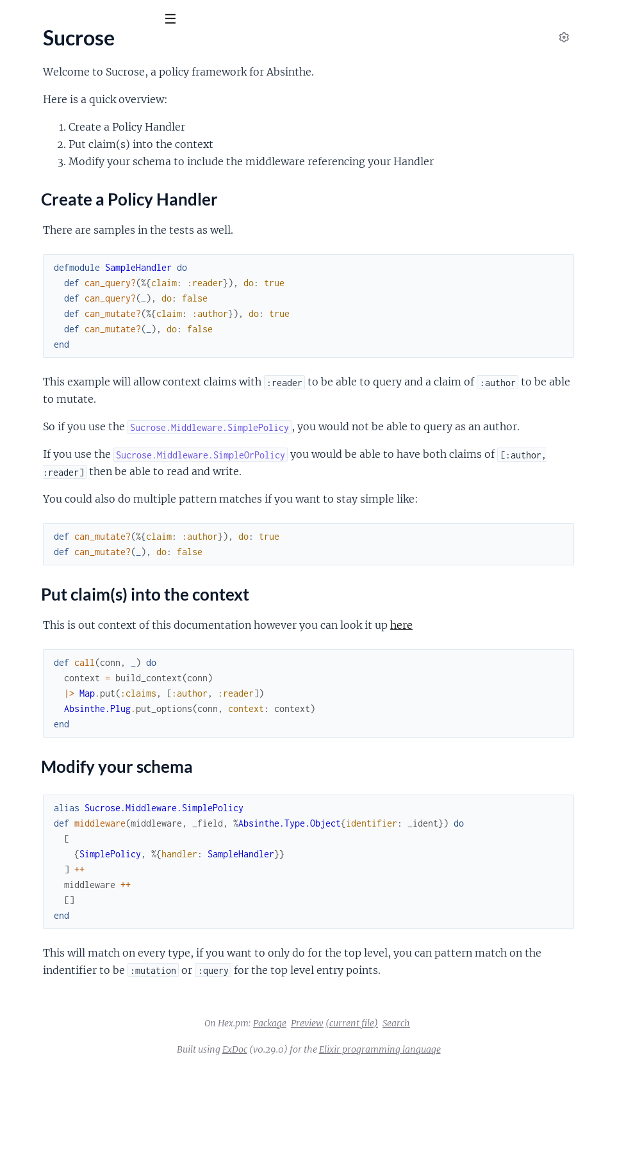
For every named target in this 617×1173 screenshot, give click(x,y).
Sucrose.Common (48, 222)
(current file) (448, 1127)
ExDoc (330, 1153)
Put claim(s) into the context (92, 182)
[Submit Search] (19, 19)
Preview (403, 1127)
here (242, 711)
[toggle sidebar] (174, 20)
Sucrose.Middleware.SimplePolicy (84, 257)
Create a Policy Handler (82, 169)
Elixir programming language (476, 1153)
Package (366, 1127)
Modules (76, 89)
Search (492, 1127)
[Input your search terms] (96, 18)
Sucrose (37, 50)
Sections (39, 151)
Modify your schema (75, 195)
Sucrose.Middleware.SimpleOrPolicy (90, 240)
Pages (27, 89)
